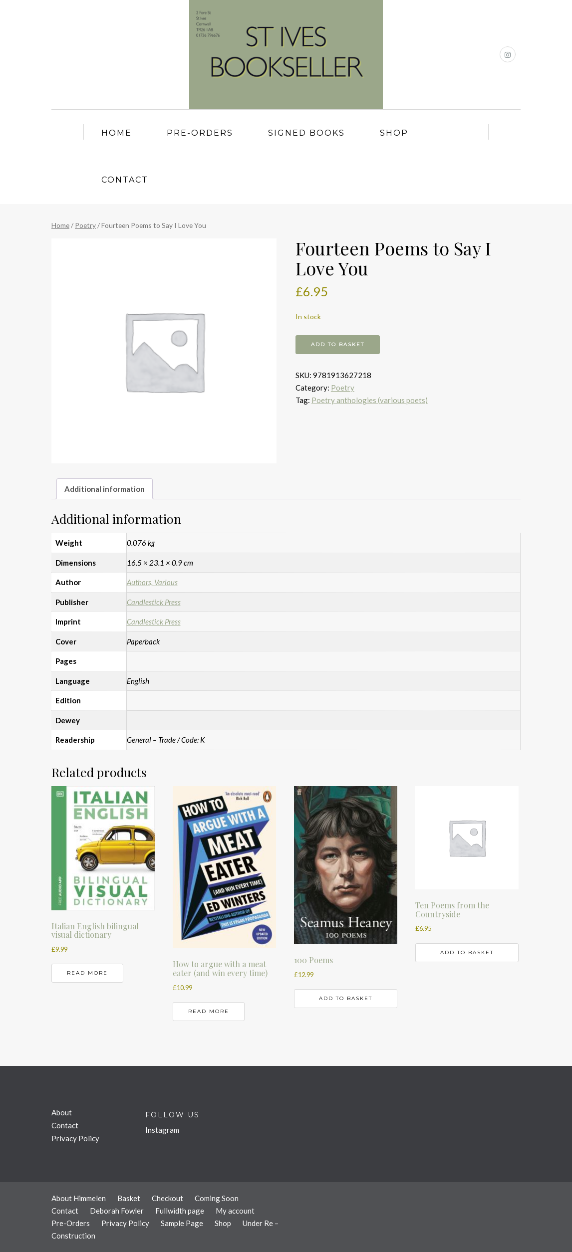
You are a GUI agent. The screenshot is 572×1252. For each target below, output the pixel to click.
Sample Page (182, 1223)
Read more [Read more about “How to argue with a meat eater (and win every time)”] (208, 1011)
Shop (394, 133)
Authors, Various (152, 582)
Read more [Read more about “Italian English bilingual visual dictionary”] (87, 973)
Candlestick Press (154, 602)
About (61, 1112)
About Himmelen (78, 1198)
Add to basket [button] (345, 998)
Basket (128, 1198)
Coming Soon (217, 1198)
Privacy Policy (75, 1138)
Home (116, 133)
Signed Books (306, 133)
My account (235, 1210)
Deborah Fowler (117, 1210)
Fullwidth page (179, 1210)
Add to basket (337, 344)
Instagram (162, 1129)
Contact (124, 180)
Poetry (85, 225)
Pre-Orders (200, 133)
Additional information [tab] (104, 488)
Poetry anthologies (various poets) (369, 400)
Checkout (167, 1198)
